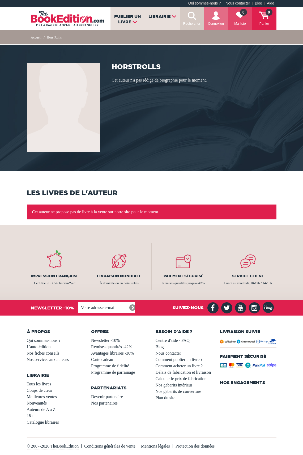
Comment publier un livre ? (179, 359)
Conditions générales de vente (109, 446)
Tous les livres (39, 384)
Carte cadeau (102, 359)
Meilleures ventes (42, 396)
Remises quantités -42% (111, 347)
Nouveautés (37, 403)
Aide (270, 3)
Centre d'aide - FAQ (173, 340)
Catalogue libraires (43, 422)
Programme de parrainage (113, 372)
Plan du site (166, 398)
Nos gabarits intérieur (174, 385)
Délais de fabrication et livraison (183, 372)
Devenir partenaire (107, 396)
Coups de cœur (39, 390)
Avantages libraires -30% (112, 353)
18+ (30, 416)
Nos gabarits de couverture (178, 391)
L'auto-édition (39, 347)
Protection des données (195, 446)
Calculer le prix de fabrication (181, 378)
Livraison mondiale (119, 276)
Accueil (36, 37)
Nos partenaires (104, 403)
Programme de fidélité (110, 366)
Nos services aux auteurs (48, 359)
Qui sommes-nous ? (204, 3)
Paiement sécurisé (183, 276)
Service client (248, 276)
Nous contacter (237, 3)
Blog (258, 3)
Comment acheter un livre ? (179, 366)
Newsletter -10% (105, 340)
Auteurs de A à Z (41, 409)
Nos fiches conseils (43, 353)
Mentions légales (155, 446)
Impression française (55, 276)
